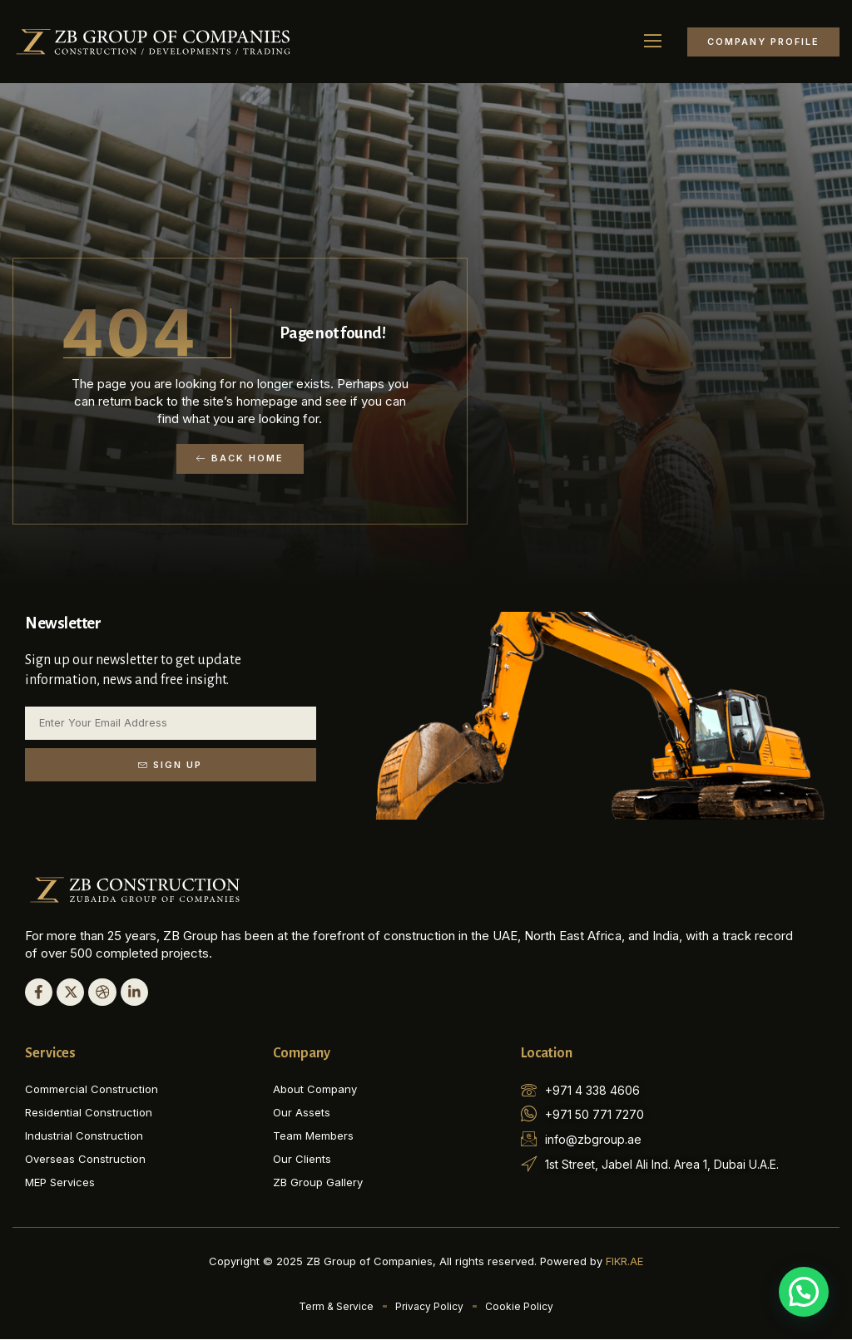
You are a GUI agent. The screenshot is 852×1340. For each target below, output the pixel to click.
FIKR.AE (624, 1262)
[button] (653, 41)
